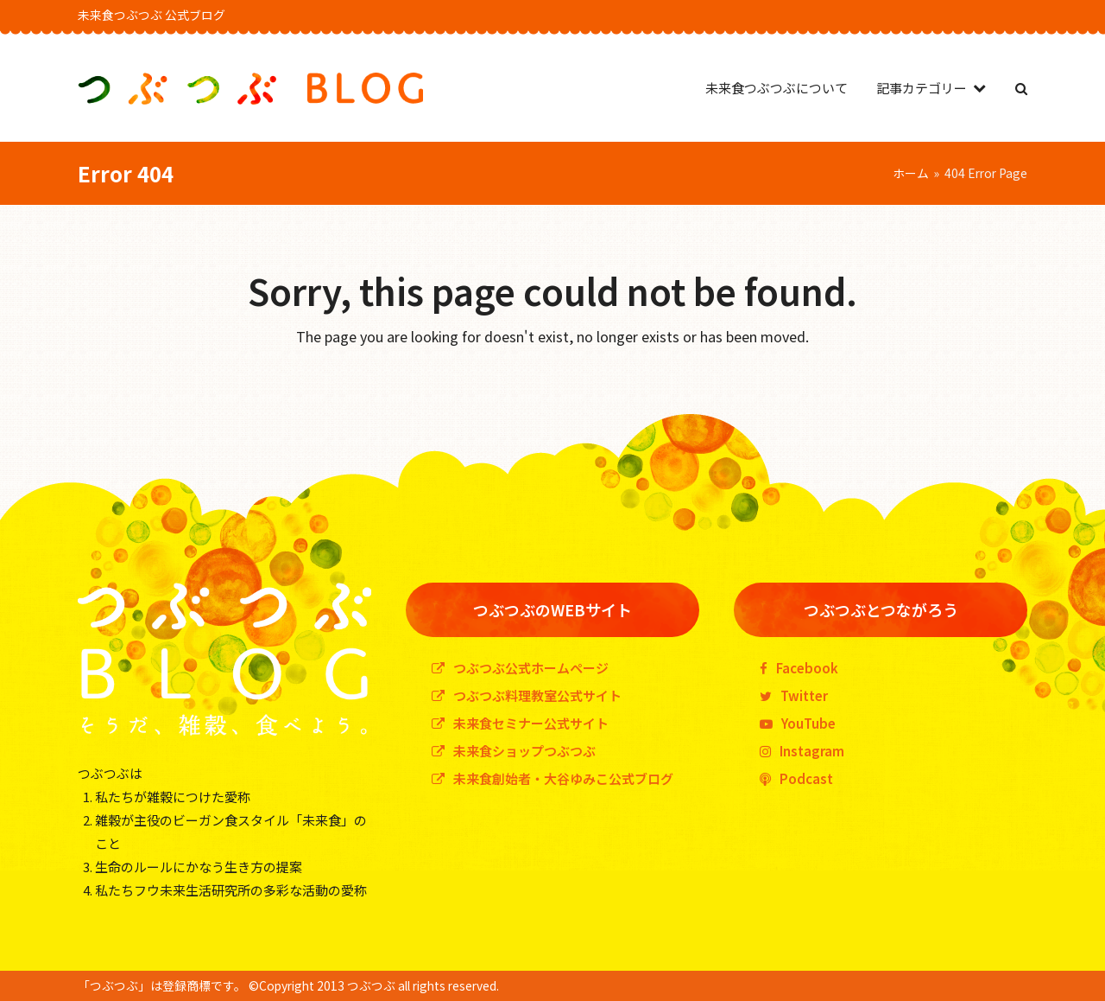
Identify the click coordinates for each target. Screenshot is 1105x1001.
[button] (1021, 87)
